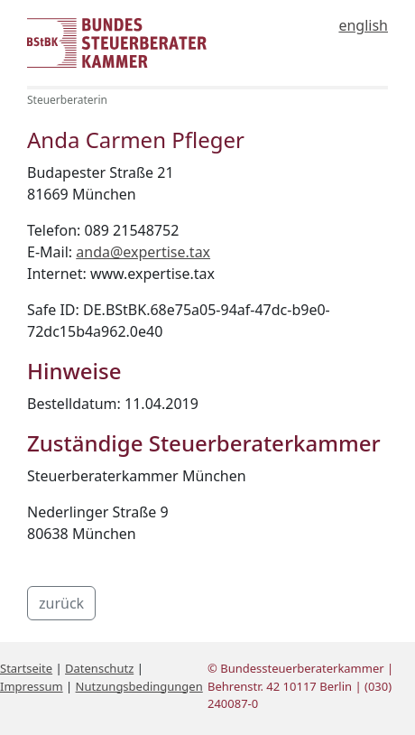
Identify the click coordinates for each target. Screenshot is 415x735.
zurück (61, 603)
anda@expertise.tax (143, 252)
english (363, 25)
